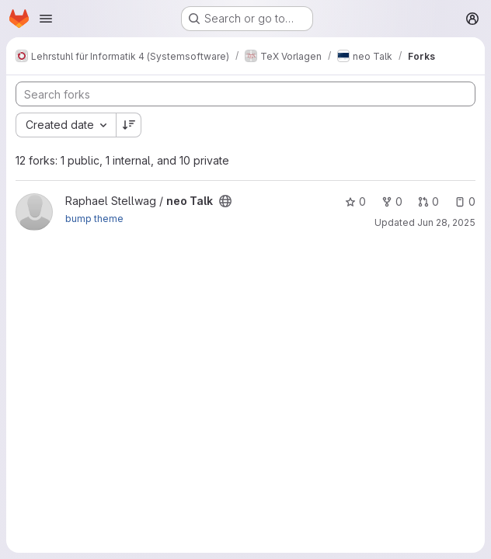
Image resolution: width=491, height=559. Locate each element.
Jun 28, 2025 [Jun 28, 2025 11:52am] (446, 222)
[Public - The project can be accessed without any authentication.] (225, 201)
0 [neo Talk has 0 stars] (355, 201)
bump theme (94, 218)
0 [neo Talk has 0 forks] (391, 201)
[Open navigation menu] (45, 18)
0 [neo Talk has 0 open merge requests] (428, 201)
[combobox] (66, 125)
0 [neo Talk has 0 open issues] (464, 201)
